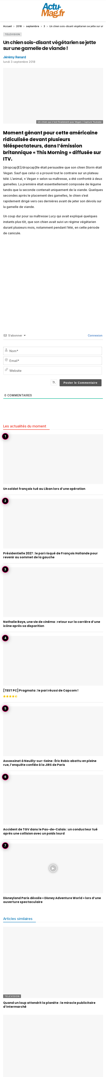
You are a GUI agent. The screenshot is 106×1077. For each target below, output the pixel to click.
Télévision (12, 34)
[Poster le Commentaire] (80, 382)
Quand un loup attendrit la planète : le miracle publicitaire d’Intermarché (49, 1005)
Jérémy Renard (14, 57)
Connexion (94, 335)
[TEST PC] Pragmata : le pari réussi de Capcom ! (40, 690)
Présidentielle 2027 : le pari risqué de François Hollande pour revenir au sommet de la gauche (50, 555)
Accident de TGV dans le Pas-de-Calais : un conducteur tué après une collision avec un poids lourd (50, 831)
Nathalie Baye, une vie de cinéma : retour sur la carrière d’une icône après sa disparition (51, 624)
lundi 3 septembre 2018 (19, 61)
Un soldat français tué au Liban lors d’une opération (44, 489)
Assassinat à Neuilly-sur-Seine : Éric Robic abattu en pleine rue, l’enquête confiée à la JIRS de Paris (49, 763)
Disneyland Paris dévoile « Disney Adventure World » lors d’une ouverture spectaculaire (52, 900)
